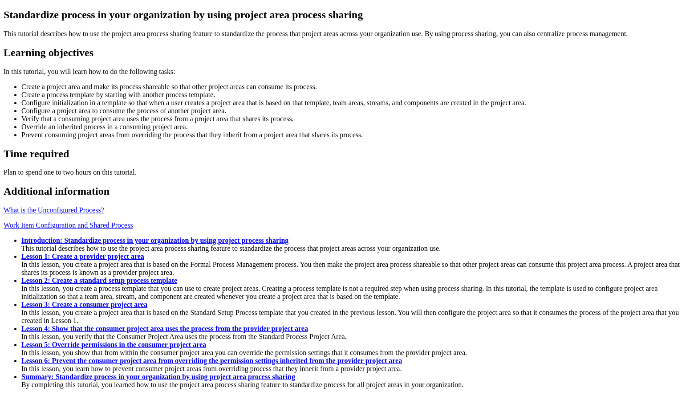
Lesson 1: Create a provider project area (82, 256)
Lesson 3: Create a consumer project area (84, 304)
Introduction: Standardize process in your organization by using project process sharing (154, 240)
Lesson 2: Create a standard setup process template (99, 280)
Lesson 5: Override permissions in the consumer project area (113, 344)
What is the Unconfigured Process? (54, 210)
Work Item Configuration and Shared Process (68, 225)
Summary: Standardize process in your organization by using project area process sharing (158, 376)
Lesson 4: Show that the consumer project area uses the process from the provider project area (164, 328)
